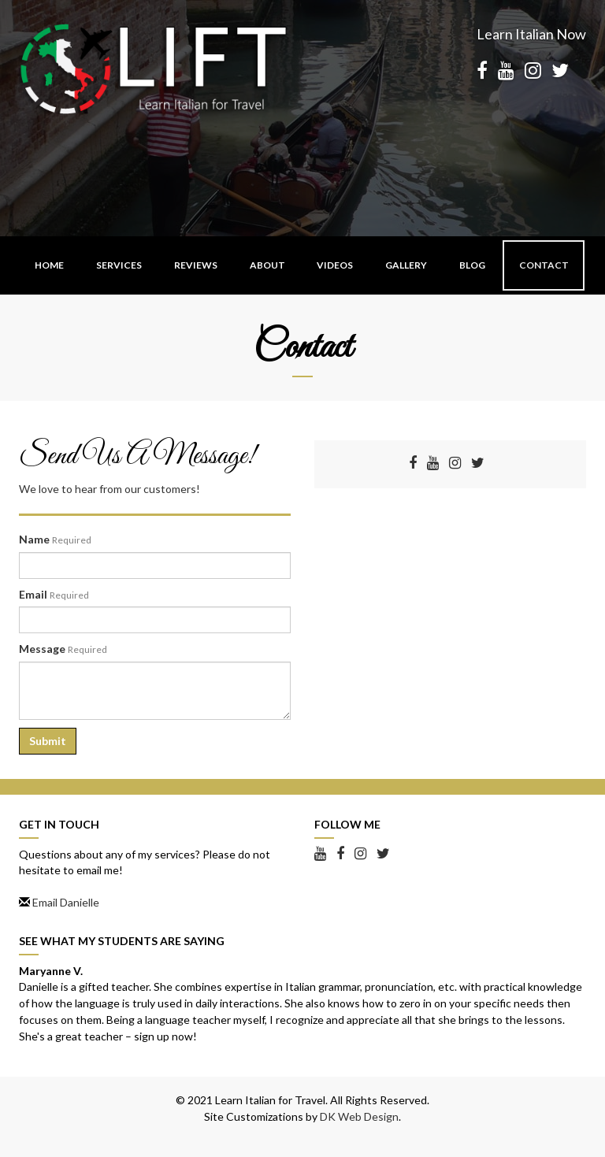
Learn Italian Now (531, 34)
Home (49, 265)
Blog (472, 265)
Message (63, 648)
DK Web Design (359, 1116)
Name (55, 539)
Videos (335, 265)
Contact (544, 265)
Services (119, 265)
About (267, 265)
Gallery (406, 265)
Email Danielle (65, 902)
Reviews (195, 265)
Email (54, 594)
